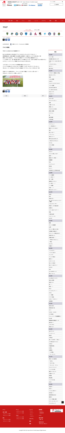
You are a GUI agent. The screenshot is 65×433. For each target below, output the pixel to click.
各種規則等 (41, 412)
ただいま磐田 (51, 144)
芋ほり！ (50, 388)
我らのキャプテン (52, 75)
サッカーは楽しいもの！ (53, 153)
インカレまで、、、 (52, 250)
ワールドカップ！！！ (53, 290)
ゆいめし (50, 142)
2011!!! (50, 381)
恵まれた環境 (51, 280)
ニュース (36, 20)
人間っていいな (52, 104)
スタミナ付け (51, 324)
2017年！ (50, 218)
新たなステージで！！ (53, 189)
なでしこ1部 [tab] (28, 29)
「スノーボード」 (52, 354)
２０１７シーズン (52, 216)
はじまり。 (51, 243)
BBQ (50, 162)
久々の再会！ (51, 314)
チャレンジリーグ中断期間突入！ (55, 316)
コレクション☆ (52, 164)
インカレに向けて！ (52, 390)
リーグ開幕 (51, 185)
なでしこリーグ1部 (6, 413)
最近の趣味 (51, 117)
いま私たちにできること (53, 140)
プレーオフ (51, 254)
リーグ (31, 411)
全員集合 (50, 350)
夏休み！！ (51, 258)
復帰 (50, 102)
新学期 (50, 375)
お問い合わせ (41, 422)
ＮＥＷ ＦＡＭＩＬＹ (53, 299)
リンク (61, 20)
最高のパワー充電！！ (53, 157)
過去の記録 (41, 417)
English (57, 4)
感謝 (50, 222)
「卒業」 (50, 241)
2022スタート (51, 93)
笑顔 (50, 212)
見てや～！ (51, 66)
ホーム (3, 20)
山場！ (50, 227)
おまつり (50, 151)
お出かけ (50, 81)
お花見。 (50, 348)
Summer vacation (52, 312)
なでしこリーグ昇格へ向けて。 (55, 233)
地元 (50, 196)
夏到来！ (50, 397)
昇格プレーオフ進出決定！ (54, 205)
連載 (56, 20)
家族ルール (51, 106)
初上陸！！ (51, 386)
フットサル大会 (52, 379)
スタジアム (44, 20)
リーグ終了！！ (52, 177)
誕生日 (50, 335)
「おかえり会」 (52, 363)
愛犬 (50, 130)
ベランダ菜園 (51, 85)
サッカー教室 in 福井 (53, 399)
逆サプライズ (51, 331)
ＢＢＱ (50, 292)
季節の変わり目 (52, 307)
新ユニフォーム (52, 273)
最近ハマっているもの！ (53, 128)
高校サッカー (51, 282)
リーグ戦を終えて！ (52, 126)
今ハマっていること (52, 100)
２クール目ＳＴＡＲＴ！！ (54, 209)
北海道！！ (51, 245)
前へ (6, 95)
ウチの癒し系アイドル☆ (53, 341)
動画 (50, 20)
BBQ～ (50, 288)
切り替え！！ (51, 392)
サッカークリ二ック (52, 367)
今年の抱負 (51, 119)
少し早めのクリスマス (53, 278)
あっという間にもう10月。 (54, 229)
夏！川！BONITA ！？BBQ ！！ (54, 339)
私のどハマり (51, 91)
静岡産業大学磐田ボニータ (54, 320)
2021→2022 (51, 98)
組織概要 (40, 409)
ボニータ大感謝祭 (52, 224)
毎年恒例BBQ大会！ (52, 394)
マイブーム (51, 113)
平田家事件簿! (51, 345)
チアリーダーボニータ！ (53, 401)
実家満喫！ (51, 301)
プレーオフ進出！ (52, 256)
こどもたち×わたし (52, 64)
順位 (17, 20)
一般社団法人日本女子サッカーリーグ (22, 2)
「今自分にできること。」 (54, 239)
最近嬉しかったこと (52, 181)
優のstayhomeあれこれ (53, 138)
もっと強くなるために (53, 89)
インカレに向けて (52, 252)
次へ (43, 95)
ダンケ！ (50, 168)
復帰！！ (50, 155)
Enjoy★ (50, 318)
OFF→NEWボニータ (52, 271)
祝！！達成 (51, 179)
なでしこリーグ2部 (6, 415)
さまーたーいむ (52, 260)
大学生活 (50, 337)
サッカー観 (51, 56)
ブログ (29, 20)
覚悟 (50, 77)
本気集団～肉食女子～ (53, 231)
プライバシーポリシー (43, 423)
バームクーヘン (52, 333)
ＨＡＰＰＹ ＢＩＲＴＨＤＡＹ (54, 83)
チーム (23, 20)
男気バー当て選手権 (52, 358)
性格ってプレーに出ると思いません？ (55, 62)
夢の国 (50, 166)
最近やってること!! (52, 371)
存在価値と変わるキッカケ (54, 59)
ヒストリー (41, 411)
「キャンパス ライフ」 (53, 365)
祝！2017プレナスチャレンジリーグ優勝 (55, 201)
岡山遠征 (50, 377)
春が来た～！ (51, 322)
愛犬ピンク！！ (52, 136)
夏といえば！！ (52, 132)
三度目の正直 (51, 214)
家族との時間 (51, 111)
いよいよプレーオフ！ (53, 203)
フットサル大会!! (52, 369)
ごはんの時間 (51, 79)
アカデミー (32, 416)
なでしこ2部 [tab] (36, 29)
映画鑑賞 (50, 159)
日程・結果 (10, 20)
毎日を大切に (51, 305)
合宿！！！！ (51, 187)
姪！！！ (50, 284)
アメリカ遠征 (51, 296)
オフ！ (50, 309)
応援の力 (50, 207)
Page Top (63, 402)
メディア (31, 412)
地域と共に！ (51, 198)
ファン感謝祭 (51, 175)
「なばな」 (51, 361)
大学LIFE (50, 343)
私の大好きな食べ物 (52, 87)
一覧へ (25, 95)
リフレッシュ (51, 134)
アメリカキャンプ (52, 403)
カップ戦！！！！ (52, 183)
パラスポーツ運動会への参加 (54, 72)
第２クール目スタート (53, 265)
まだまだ (50, 267)
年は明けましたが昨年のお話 (54, 170)
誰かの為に (51, 68)
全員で (50, 194)
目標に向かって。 (52, 235)
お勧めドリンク (52, 373)
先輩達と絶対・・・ (52, 237)
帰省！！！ (51, 286)
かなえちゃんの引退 (52, 108)
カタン (50, 147)
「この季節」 (51, 352)
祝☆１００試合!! (52, 263)
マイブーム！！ (52, 124)
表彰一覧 (41, 419)
